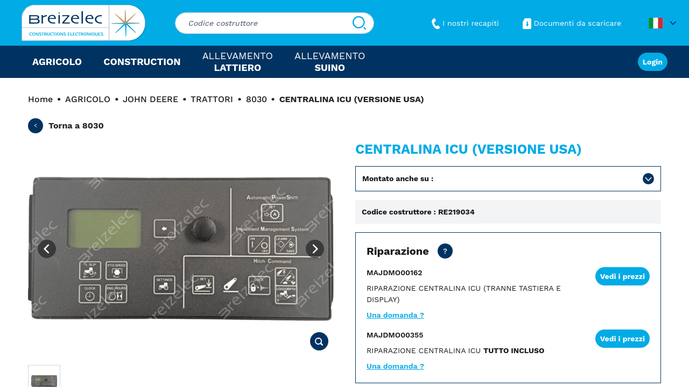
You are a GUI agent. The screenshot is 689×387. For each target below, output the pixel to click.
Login (653, 62)
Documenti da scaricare (571, 23)
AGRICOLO (87, 99)
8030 (256, 99)
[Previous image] (46, 248)
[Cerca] (359, 23)
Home (40, 99)
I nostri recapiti (464, 23)
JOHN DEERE (150, 99)
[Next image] (314, 248)
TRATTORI (212, 99)
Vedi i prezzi (622, 276)
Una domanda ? (395, 315)
